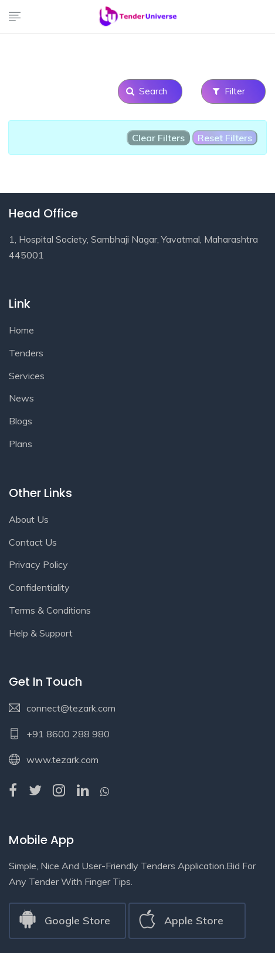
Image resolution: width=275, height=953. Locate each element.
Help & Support (41, 633)
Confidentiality (39, 587)
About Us (29, 519)
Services (27, 376)
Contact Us (33, 542)
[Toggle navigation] (15, 18)
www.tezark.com (62, 759)
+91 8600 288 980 (68, 734)
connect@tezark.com (71, 708)
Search (150, 91)
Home (21, 330)
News (21, 398)
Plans (20, 444)
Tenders (26, 353)
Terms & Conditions (50, 610)
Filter (233, 91)
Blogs (20, 421)
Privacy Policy (38, 564)
